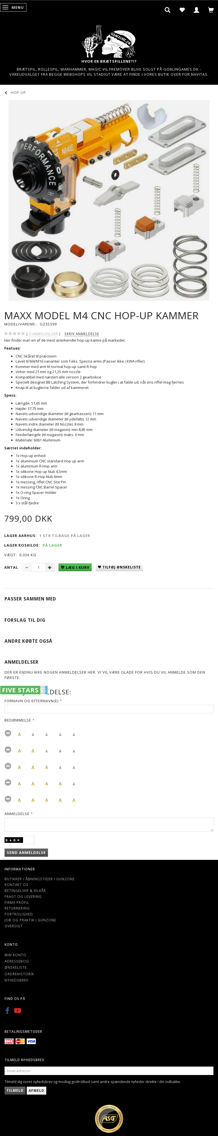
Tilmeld (15, 1090)
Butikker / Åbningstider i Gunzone (40, 879)
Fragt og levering (23, 896)
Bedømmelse (18, 720)
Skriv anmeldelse (81, 333)
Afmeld (36, 1090)
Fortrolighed (19, 914)
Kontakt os (16, 884)
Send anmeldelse (26, 852)
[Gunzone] (109, 39)
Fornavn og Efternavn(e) (31, 700)
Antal (11, 567)
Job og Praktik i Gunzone (30, 920)
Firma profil (17, 902)
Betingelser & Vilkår (25, 890)
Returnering (17, 908)
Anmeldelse (17, 813)
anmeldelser (43, 333)
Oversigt (14, 926)
